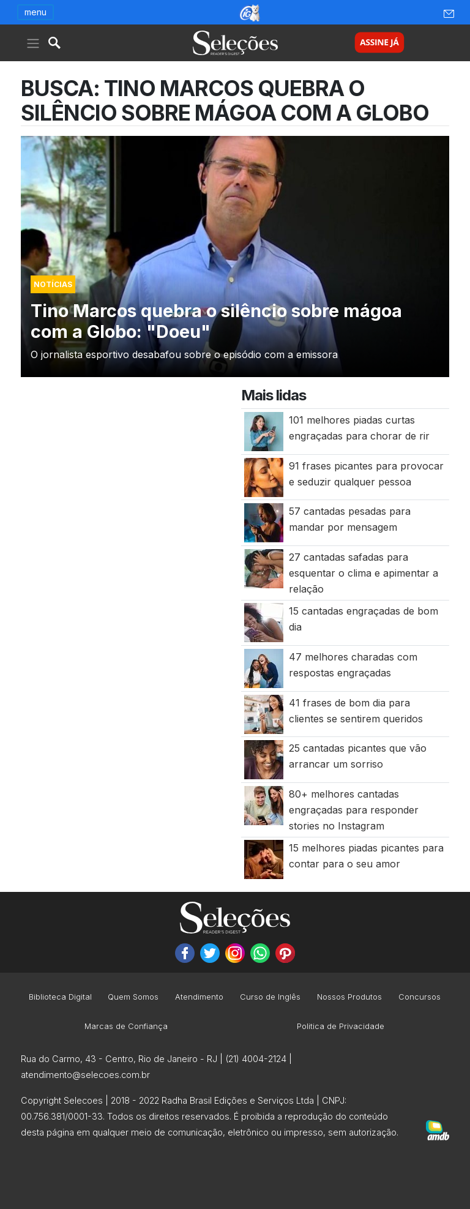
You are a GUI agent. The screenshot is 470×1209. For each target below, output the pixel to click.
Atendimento (199, 997)
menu (35, 12)
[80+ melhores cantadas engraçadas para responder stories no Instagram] (263, 804)
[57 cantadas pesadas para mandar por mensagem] (263, 522)
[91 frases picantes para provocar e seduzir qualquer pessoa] (263, 476)
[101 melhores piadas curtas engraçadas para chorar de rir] (263, 430)
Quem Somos (133, 997)
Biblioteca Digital (60, 997)
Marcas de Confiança (126, 1027)
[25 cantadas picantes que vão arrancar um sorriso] (263, 759)
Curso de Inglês (270, 997)
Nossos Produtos (349, 997)
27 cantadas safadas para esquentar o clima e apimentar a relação (363, 573)
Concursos (419, 997)
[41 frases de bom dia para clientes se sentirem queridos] (263, 713)
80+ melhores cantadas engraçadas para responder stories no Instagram (354, 810)
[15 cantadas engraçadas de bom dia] (263, 622)
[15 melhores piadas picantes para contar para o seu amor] (263, 859)
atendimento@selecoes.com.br (85, 1074)
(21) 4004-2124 (255, 1059)
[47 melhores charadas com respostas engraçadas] (263, 667)
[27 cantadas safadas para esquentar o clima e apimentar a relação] (263, 567)
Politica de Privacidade (340, 1027)
